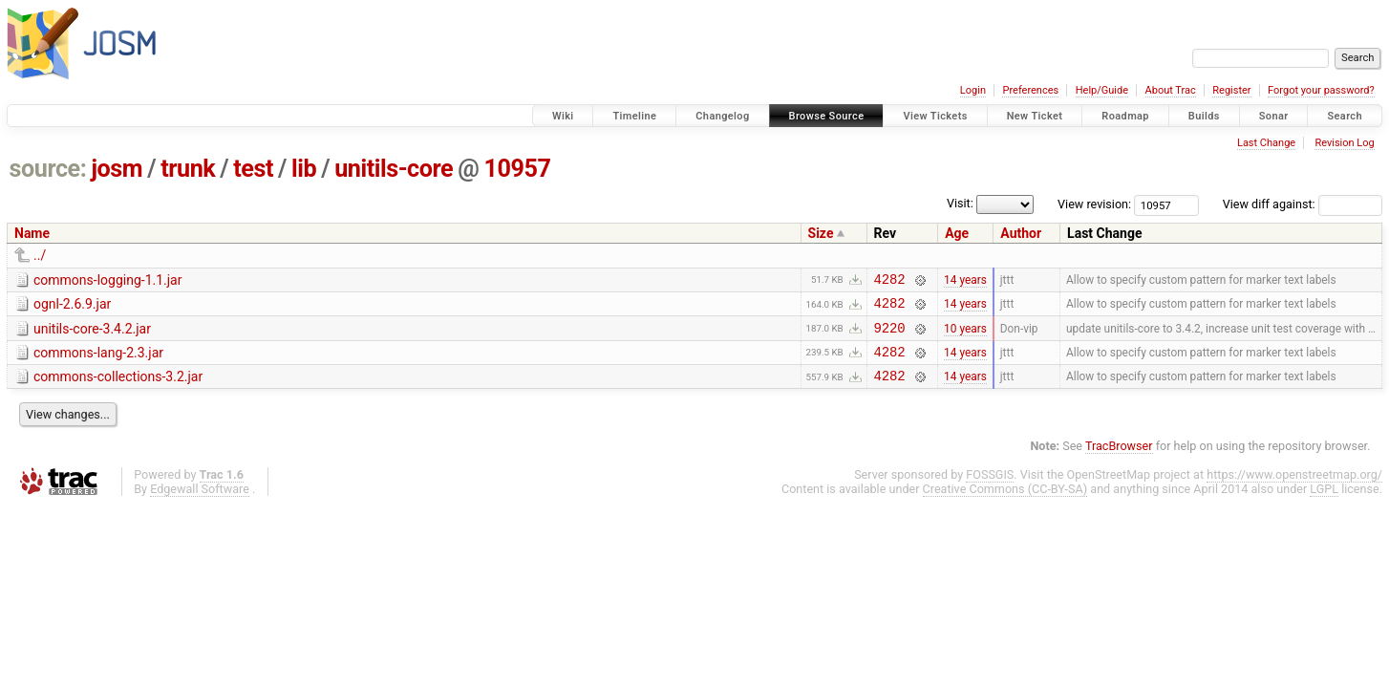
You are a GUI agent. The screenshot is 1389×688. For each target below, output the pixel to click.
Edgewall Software (199, 503)
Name (32, 233)
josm (116, 169)
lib (303, 169)
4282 (890, 281)
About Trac (1170, 90)
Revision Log (1344, 143)
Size (821, 233)
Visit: (960, 203)
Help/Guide (1102, 90)
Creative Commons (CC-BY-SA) (1005, 503)
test (253, 169)
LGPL (1324, 503)
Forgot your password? (1321, 90)
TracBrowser (1119, 460)
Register (1231, 90)
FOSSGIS (990, 489)
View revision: (1094, 204)
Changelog (722, 116)
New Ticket (1035, 116)
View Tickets (935, 116)
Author (1020, 233)
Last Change (1266, 143)
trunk (187, 169)
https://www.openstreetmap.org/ (1294, 489)
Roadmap (1125, 116)
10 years (965, 335)
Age (957, 233)
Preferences (1030, 90)
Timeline (634, 116)
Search (1344, 116)
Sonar (1274, 116)
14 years (965, 281)
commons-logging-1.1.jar (107, 280)
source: (48, 169)
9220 (890, 336)
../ (39, 255)
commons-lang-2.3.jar (98, 361)
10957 (516, 169)
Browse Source (827, 116)
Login (973, 90)
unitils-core (393, 169)
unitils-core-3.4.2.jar (92, 334)
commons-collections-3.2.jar (118, 388)
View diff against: (1302, 204)
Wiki (563, 116)
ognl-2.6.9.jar (72, 306)
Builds (1204, 116)
